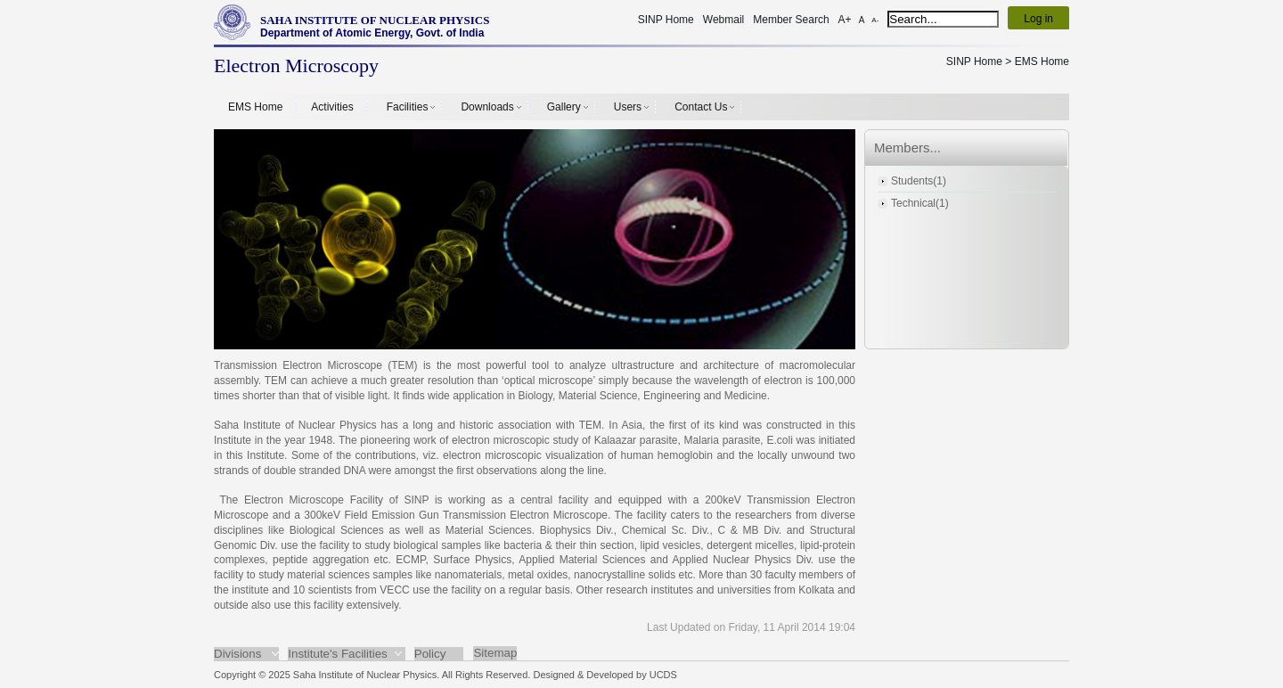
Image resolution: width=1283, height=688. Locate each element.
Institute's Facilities (337, 653)
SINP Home (666, 19)
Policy (430, 653)
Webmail (723, 19)
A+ (845, 19)
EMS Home (255, 107)
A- (874, 20)
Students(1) (918, 181)
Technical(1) (920, 203)
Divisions (237, 653)
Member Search (791, 19)
